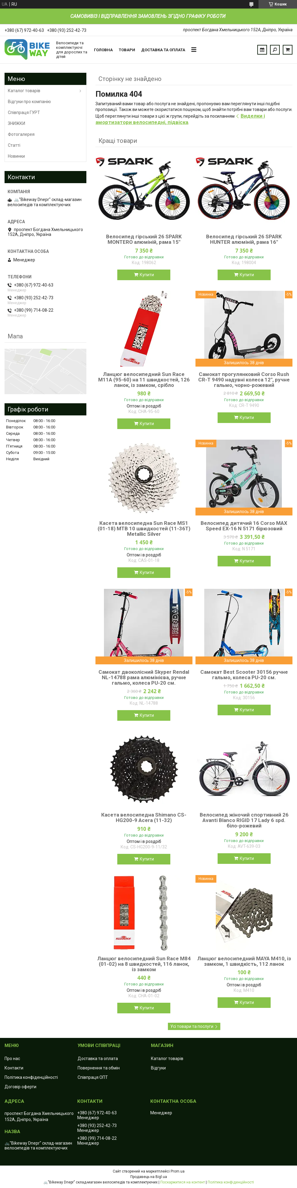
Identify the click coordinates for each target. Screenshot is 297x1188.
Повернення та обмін (99, 1068)
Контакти (14, 1068)
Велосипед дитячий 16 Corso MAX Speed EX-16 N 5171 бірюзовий (244, 525)
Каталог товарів (24, 90)
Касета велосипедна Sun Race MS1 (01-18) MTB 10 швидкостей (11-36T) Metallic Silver (144, 528)
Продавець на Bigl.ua (148, 1177)
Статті (14, 145)
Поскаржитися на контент (182, 1182)
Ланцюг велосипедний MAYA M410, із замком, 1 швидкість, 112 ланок (244, 961)
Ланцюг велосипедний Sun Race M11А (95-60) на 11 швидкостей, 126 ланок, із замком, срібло (144, 379)
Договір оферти (20, 1086)
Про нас (12, 1058)
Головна (103, 50)
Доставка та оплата (163, 50)
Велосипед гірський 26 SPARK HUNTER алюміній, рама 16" (244, 239)
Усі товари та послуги (191, 1026)
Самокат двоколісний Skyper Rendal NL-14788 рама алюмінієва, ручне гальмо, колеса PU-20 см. (143, 677)
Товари (127, 50)
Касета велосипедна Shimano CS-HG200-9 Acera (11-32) (143, 817)
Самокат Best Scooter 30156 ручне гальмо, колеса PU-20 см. (244, 674)
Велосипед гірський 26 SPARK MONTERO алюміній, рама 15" (144, 239)
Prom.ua (178, 1171)
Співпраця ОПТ (93, 1077)
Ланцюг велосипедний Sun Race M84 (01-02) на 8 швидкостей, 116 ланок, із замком (144, 964)
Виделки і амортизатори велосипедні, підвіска (180, 119)
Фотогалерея (21, 134)
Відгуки (158, 1068)
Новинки (16, 156)
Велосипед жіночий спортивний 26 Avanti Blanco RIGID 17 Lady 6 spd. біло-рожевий (244, 820)
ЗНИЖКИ (16, 123)
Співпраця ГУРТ (24, 112)
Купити (147, 274)
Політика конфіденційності (31, 1077)
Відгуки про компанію (29, 101)
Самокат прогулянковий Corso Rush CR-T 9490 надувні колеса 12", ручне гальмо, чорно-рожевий (244, 379)
